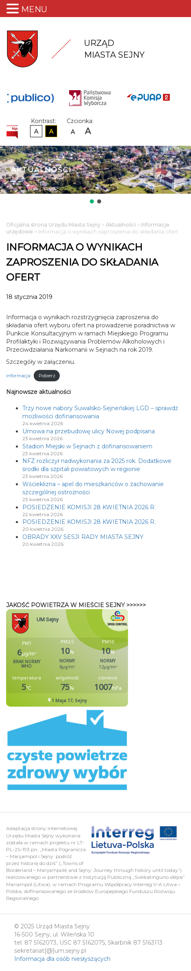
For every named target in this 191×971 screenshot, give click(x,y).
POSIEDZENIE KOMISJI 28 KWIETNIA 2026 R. (89, 507)
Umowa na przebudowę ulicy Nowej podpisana (88, 431)
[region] (95, 175)
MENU (34, 9)
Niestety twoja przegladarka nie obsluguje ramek (87, 658)
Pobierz (47, 375)
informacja (18, 375)
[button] (92, 201)
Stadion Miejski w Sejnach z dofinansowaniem (87, 446)
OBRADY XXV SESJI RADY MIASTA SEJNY (82, 537)
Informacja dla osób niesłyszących (62, 958)
